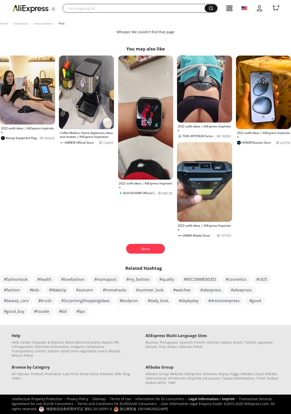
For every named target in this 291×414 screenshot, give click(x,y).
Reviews (106, 374)
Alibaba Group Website (164, 374)
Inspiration (21, 23)
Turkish (250, 342)
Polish (198, 346)
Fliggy (234, 374)
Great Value (89, 374)
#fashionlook (16, 279)
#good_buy (14, 311)
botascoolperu (43, 23)
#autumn (84, 290)
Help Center (21, 342)
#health (44, 279)
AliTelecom (177, 378)
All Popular (20, 374)
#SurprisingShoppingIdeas (85, 300)
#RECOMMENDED (200, 279)
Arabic (172, 346)
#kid (63, 311)
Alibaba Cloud (252, 374)
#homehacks (114, 290)
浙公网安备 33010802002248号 (141, 408)
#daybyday (189, 300)
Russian (152, 342)
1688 (171, 382)
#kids (34, 290)
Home (4, 23)
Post (62, 23)
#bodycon (129, 300)
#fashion (12, 290)
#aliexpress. (242, 290)
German (213, 342)
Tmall (260, 378)
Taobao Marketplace (238, 378)
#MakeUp (57, 290)
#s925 (261, 279)
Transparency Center (29, 351)
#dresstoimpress (224, 300)
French (199, 342)
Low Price (70, 374)
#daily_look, (158, 300)
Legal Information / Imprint (211, 399)
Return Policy (22, 355)
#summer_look (149, 290)
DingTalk (194, 378)
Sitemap (99, 399)
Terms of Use (120, 399)
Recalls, (115, 351)
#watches (182, 290)
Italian (226, 342)
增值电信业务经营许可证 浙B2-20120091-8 (79, 408)
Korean (151, 346)
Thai (162, 346)
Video (16, 378)
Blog (126, 374)
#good (255, 300)
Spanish (186, 342)
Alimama (210, 374)
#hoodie (41, 311)
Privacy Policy (77, 399)
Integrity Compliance (87, 346)
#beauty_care (16, 300)
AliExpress (193, 374)
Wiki (118, 374)
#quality (166, 279)
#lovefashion (73, 279)
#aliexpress (210, 290)
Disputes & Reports (48, 342)
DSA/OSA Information (51, 346)
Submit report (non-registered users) (77, 351)
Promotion (53, 374)
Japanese (265, 342)
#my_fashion (138, 279)
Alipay (223, 374)
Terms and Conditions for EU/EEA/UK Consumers (117, 403)
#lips (80, 311)
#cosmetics (236, 279)
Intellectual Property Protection (37, 399)
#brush (45, 300)
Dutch (238, 342)
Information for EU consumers (159, 399)
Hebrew (185, 346)
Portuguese (169, 342)
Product (37, 374)
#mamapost (105, 279)
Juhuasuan (211, 378)
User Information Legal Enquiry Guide (191, 403)
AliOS (161, 382)
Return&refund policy (82, 342)
